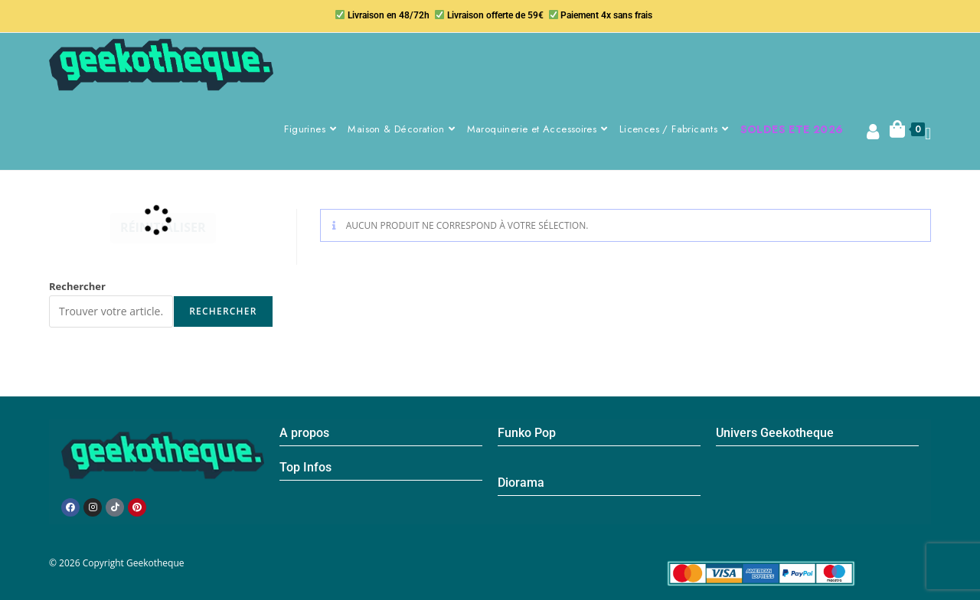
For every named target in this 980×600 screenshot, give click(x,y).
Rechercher (77, 286)
